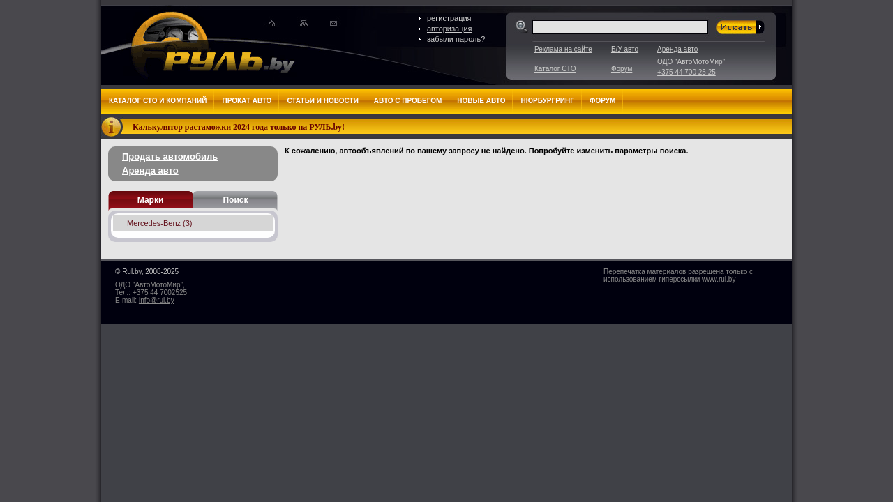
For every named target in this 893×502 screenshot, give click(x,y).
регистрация (449, 18)
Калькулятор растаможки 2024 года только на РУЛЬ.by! (239, 127)
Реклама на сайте (563, 49)
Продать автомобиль (170, 156)
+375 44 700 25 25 (686, 72)
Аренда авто (677, 49)
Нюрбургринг (546, 101)
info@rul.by (156, 300)
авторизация (449, 28)
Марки (150, 200)
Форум (621, 69)
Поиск (235, 200)
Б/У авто (624, 49)
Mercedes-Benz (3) (160, 223)
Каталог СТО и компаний (158, 101)
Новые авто (481, 101)
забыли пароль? (456, 39)
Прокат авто (246, 101)
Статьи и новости (322, 101)
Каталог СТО (555, 69)
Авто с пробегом (408, 101)
